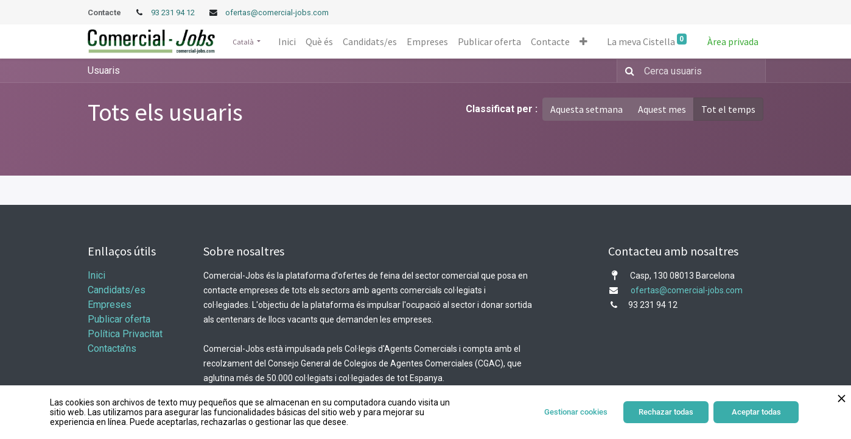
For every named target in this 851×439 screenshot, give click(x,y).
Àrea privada (732, 41)
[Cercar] (627, 70)
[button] (583, 41)
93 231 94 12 (174, 12)
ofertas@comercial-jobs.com (277, 12)
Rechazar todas (666, 411)
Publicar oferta (119, 319)
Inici (96, 275)
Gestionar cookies (576, 411)
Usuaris (104, 70)
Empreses (109, 304)
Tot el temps (728, 109)
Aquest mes (662, 109)
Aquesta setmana (586, 109)
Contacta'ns (112, 348)
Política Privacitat (125, 334)
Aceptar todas (756, 411)
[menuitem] (287, 41)
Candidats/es (116, 290)
